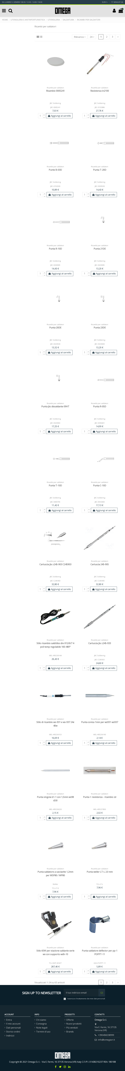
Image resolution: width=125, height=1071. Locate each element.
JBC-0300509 (100, 186)
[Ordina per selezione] (79, 37)
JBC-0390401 (100, 423)
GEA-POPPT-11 (100, 963)
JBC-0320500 (55, 344)
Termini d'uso (43, 1031)
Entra (9, 1019)
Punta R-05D (99, 406)
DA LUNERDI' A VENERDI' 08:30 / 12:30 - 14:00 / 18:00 (22, 2)
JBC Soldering (55, 103)
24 (92, 36)
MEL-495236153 (55, 734)
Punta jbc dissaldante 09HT (55, 406)
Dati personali (13, 1027)
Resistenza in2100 (99, 90)
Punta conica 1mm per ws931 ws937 (99, 722)
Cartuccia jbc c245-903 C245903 (55, 564)
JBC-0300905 (55, 265)
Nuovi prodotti (73, 1023)
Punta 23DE (100, 327)
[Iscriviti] (101, 993)
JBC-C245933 (100, 659)
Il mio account (13, 1023)
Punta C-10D (99, 485)
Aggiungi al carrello (59, 115)
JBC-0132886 (100, 107)
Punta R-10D (55, 248)
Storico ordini (13, 1031)
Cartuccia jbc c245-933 (99, 643)
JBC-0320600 (100, 344)
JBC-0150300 (55, 186)
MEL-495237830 (99, 809)
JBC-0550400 (100, 502)
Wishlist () (117, 2)
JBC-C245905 (100, 580)
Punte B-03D (55, 169)
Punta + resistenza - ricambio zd (99, 797)
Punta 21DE (100, 248)
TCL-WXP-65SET (55, 963)
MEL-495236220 (55, 809)
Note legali (41, 1027)
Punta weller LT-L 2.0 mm (100, 871)
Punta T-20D (99, 169)
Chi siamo (41, 1019)
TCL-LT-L (99, 884)
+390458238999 (106, 1035)
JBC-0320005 (100, 265)
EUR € (105, 2)
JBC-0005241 (55, 107)
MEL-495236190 (99, 734)
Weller (55, 884)
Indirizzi (10, 1035)
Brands (70, 1031)
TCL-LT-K (55, 888)
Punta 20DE (55, 327)
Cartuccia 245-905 (99, 564)
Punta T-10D (55, 485)
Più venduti (72, 1027)
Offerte (70, 1019)
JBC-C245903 (55, 580)
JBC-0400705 (55, 502)
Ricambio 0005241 (55, 90)
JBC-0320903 (55, 423)
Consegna (41, 1023)
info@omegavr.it (106, 1039)
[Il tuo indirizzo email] (81, 993)
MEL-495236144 (55, 655)
